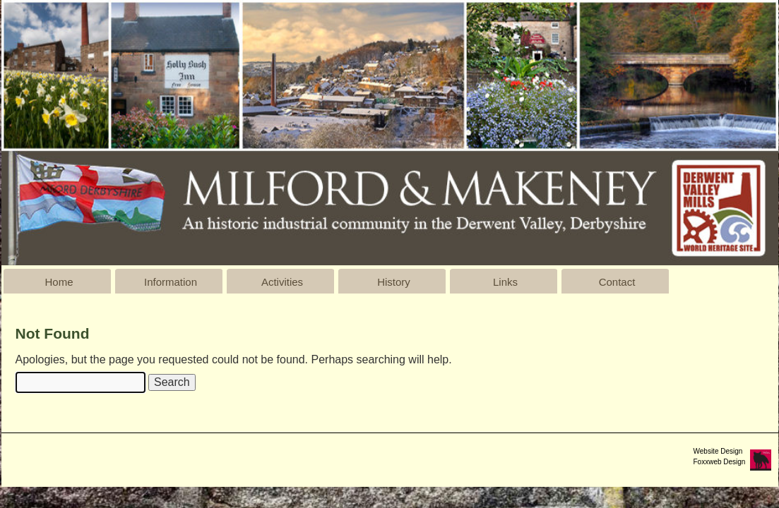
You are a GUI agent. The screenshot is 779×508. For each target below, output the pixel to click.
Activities (282, 282)
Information (170, 282)
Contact (617, 282)
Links (505, 282)
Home (58, 282)
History (393, 282)
